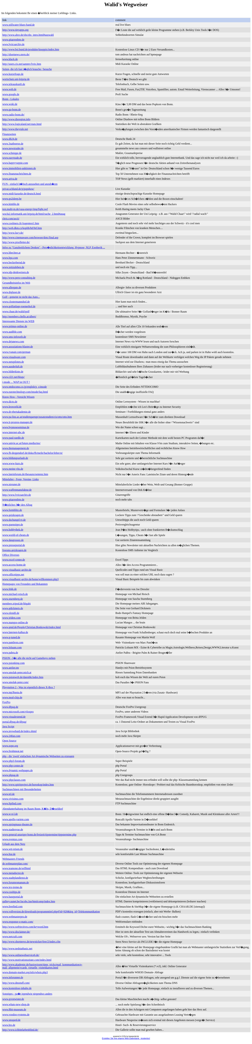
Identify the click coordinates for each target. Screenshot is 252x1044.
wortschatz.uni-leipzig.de (16, 79)
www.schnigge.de (12, 153)
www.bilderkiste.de (12, 371)
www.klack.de (10, 59)
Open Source (9, 740)
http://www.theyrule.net (15, 129)
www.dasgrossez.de (13, 540)
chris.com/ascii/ (10, 218)
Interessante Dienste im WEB (18, 321)
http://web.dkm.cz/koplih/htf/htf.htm (22, 228)
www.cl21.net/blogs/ (13, 377)
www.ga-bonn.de (11, 109)
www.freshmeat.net (12, 751)
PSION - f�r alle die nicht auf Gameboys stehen (28, 658)
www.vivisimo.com (12, 798)
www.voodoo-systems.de (15, 1014)
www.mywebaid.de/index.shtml (19, 731)
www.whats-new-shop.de (16, 1004)
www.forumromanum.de (15, 882)
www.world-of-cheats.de (15, 535)
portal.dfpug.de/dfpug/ (14, 721)
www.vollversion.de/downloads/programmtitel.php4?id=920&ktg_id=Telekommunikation (51, 911)
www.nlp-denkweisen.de (15, 272)
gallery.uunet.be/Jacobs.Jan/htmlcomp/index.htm (28, 901)
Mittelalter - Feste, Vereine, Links (20, 479)
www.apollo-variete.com (15, 819)
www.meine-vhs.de (12, 468)
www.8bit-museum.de (14, 1009)
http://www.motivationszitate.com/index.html (26, 959)
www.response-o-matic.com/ (17, 921)
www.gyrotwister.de (13, 999)
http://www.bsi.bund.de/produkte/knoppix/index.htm (30, 49)
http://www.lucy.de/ (13, 232)
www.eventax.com (12, 839)
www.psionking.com (13, 663)
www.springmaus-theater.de (17, 824)
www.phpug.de (10, 775)
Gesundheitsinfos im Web (16, 282)
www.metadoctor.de (13, 873)
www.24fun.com (11, 735)
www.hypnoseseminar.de (15, 427)
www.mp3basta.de (12, 692)
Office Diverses (10, 554)
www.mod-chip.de (12, 697)
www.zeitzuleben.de (13, 267)
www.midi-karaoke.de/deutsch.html (21, 193)
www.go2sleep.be (12, 198)
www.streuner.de (11, 484)
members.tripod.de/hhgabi (16, 603)
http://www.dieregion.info (16, 119)
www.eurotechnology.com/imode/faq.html (25, 391)
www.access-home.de (14, 564)
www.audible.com (12, 331)
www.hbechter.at (11, 252)
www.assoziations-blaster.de (17, 346)
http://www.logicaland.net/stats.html (21, 124)
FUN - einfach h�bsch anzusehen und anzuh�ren (29, 184)
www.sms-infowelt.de (14, 336)
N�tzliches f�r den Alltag (17, 504)
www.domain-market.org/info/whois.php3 (25, 972)
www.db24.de (9, 138)
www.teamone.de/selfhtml (16, 868)
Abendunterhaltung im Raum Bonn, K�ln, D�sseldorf (32, 808)
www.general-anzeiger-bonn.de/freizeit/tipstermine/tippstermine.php (39, 834)
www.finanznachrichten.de (16, 173)
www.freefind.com (12, 906)
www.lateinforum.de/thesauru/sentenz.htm (25, 474)
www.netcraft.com (12, 936)
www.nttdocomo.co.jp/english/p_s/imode (24, 386)
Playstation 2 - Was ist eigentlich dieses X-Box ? (28, 687)
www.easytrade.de (12, 157)
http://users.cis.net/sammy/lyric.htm (21, 63)
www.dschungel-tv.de (14, 519)
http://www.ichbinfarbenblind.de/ (20, 1029)
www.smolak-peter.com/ (15, 682)
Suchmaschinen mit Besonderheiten (21, 789)
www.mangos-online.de (15, 622)
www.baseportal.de (12, 896)
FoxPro (6, 702)
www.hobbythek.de (12, 529)
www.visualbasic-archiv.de (16, 569)
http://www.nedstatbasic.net (17, 948)
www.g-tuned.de (11, 637)
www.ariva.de (9, 178)
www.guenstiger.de (12, 524)
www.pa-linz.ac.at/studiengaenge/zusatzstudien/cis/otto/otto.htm (37, 416)
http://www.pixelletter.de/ (16, 242)
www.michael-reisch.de (15, 594)
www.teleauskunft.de (13, 84)
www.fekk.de (9, 589)
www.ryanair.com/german (16, 352)
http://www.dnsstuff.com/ (16, 982)
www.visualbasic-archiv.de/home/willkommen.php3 (30, 579)
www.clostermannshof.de (16, 301)
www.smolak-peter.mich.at (16, 672)
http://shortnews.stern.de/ (16, 54)
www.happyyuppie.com (15, 162)
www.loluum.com (12, 647)
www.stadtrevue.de (12, 829)
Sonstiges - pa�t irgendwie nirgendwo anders (27, 993)
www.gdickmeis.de (12, 608)
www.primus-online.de (14, 326)
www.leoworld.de (12, 406)
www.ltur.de (9, 854)
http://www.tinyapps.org (15, 29)
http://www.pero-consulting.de (18, 277)
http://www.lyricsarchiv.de (16, 494)
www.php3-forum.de (13, 760)
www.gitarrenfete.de (13, 39)
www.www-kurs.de (12, 463)
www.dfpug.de (10, 706)
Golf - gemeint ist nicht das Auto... (21, 296)
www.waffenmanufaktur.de (17, 489)
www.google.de (10, 94)
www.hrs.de (8, 1025)
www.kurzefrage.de (12, 74)
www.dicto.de (9, 401)
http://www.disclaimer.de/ (16, 931)
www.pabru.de (10, 652)
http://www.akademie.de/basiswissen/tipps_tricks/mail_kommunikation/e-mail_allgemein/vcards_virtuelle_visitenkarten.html (42, 966)
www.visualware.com (14, 357)
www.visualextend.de (14, 716)
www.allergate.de (11, 287)
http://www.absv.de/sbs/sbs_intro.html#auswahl (28, 34)
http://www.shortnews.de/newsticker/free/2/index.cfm (31, 941)
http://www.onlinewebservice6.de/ (20, 955)
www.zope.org (10, 745)
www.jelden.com (11, 617)
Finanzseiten (9, 134)
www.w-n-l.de (10, 814)
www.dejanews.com (13, 341)
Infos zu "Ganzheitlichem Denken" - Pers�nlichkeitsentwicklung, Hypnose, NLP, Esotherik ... (53, 247)
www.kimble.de (10, 204)
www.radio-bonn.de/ (13, 114)
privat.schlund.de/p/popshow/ (18, 188)
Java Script (8, 726)
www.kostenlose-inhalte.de (17, 988)
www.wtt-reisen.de (12, 849)
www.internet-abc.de (13, 432)
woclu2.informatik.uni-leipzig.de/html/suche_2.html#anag (33, 213)
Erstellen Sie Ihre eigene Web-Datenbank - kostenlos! (126, 1038)
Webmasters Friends (13, 858)
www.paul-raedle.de (13, 437)
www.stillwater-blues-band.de (18, 24)
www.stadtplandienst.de (15, 877)
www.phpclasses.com (14, 779)
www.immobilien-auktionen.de (19, 168)
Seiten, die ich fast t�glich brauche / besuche (27, 69)
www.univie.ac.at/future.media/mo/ (21, 443)
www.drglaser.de (11, 292)
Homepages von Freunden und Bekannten (25, 584)
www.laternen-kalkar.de (15, 632)
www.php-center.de (12, 765)
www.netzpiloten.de (13, 361)
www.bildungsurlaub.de (15, 458)
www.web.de (9, 89)
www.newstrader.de (13, 148)
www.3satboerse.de (12, 143)
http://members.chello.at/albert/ (19, 316)
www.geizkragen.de (13, 515)
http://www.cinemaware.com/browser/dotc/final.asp (30, 237)
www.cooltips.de (11, 892)
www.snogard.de (11, 1020)
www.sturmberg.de (12, 598)
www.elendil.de (10, 613)
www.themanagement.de (15, 448)
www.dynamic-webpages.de (17, 770)
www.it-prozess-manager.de (17, 422)
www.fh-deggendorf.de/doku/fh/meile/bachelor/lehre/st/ (32, 453)
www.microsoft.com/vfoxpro (18, 711)
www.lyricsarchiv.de (13, 44)
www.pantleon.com (12, 642)
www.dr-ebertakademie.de (16, 411)
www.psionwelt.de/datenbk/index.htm (22, 677)
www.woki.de (9, 104)
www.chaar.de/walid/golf (15, 311)
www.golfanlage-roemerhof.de (18, 306)
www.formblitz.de (12, 510)
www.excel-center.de (13, 559)
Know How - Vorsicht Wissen (18, 396)
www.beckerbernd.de (13, 262)
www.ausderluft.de (12, 366)
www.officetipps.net (13, 574)
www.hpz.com (10, 257)
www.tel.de (8, 794)
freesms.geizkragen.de (14, 550)
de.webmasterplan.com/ (15, 863)
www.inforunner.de (12, 977)
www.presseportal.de (13, 545)
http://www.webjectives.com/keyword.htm (25, 926)
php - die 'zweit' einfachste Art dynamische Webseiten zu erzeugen (38, 756)
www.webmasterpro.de (14, 916)
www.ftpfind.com (11, 803)
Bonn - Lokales (10, 99)
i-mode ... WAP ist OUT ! (16, 382)
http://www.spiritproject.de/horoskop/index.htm (28, 784)
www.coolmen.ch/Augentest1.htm (20, 223)
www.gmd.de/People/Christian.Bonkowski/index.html (31, 627)
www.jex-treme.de (12, 887)
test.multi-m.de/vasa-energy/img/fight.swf (25, 209)
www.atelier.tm (10, 667)
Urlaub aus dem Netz (13, 844)
